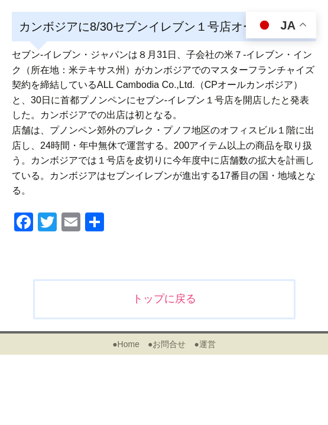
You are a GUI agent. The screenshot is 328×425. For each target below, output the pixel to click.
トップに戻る (164, 299)
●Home (125, 344)
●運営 (204, 344)
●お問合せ (167, 344)
